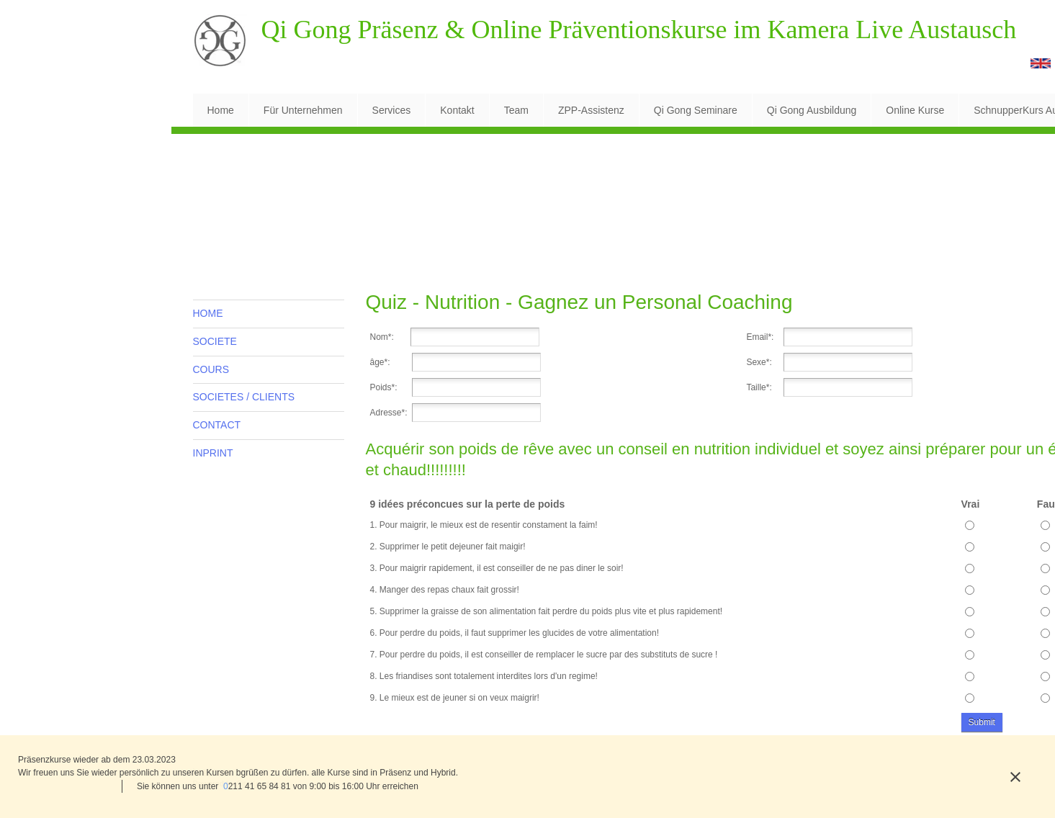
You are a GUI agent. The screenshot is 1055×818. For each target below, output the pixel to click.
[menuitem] (220, 110)
